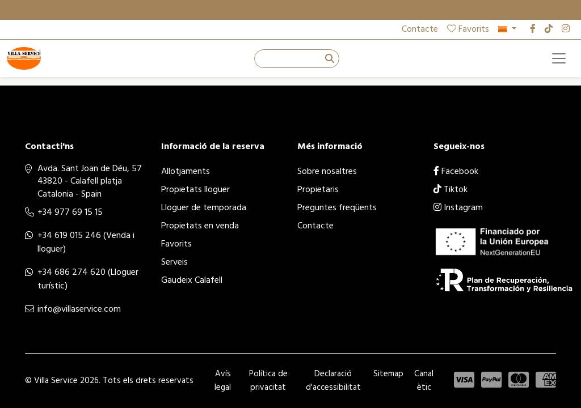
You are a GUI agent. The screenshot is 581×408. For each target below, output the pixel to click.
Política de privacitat (268, 380)
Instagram (458, 208)
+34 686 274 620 (71, 272)
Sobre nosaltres (327, 171)
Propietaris (318, 189)
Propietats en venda (200, 226)
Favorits (468, 29)
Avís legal (222, 380)
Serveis (174, 262)
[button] (507, 29)
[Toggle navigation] (559, 58)
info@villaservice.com (79, 309)
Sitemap (388, 374)
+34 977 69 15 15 (70, 212)
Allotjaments (185, 171)
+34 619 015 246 (69, 235)
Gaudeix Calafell (191, 280)
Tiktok (450, 189)
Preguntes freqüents (337, 208)
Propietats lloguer (195, 189)
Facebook (455, 171)
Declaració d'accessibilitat (333, 380)
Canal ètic (423, 380)
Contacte (420, 29)
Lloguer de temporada (203, 208)
